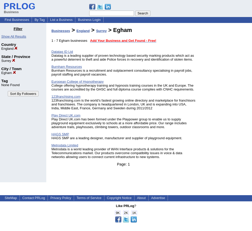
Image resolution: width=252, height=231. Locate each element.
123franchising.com (65, 96)
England (9, 49)
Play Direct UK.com (65, 115)
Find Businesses (17, 20)
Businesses (60, 31)
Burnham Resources (66, 67)
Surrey (8, 61)
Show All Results (13, 36)
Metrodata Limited (64, 145)
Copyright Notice (119, 198)
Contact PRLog (33, 198)
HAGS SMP (60, 134)
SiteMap (11, 198)
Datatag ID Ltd (62, 52)
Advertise (158, 198)
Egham (8, 73)
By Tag (39, 20)
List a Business (61, 20)
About (141, 198)
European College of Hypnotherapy (77, 82)
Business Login (89, 20)
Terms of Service (89, 198)
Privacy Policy (60, 198)
